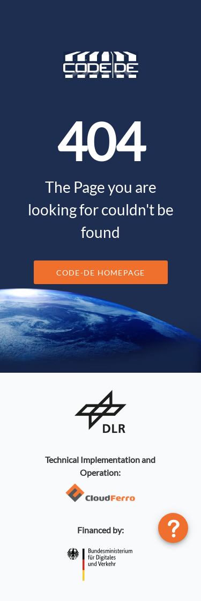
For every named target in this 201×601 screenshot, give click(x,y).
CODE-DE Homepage (100, 272)
